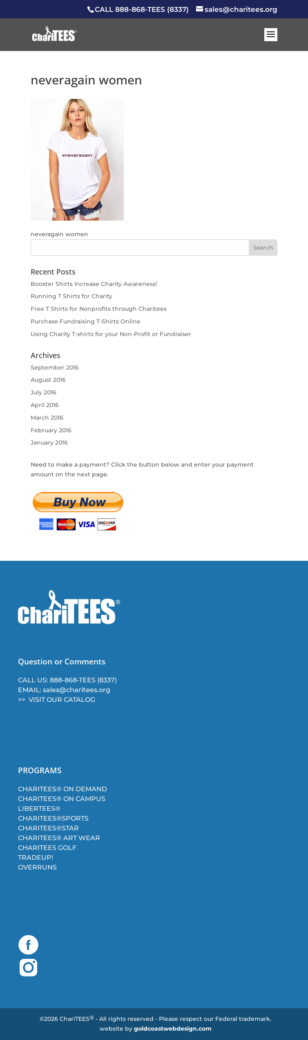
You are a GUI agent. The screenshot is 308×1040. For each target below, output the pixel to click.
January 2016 (49, 442)
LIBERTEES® (39, 808)
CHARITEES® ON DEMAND (62, 789)
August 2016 (48, 379)
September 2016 (55, 367)
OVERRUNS (37, 867)
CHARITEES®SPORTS (53, 818)
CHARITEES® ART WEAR (59, 838)
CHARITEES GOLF (47, 848)
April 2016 (45, 405)
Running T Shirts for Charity (71, 296)
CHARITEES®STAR (48, 828)
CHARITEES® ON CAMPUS (61, 799)
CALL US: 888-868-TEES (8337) (67, 680)
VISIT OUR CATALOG (62, 700)
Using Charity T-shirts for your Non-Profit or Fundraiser (111, 334)
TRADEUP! (35, 857)
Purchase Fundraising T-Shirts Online (86, 321)
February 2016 (51, 430)
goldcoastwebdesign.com (173, 1028)
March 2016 (47, 417)
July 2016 (43, 392)
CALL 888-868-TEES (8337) (142, 9)
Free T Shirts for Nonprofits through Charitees (99, 308)
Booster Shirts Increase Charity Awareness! (94, 284)
